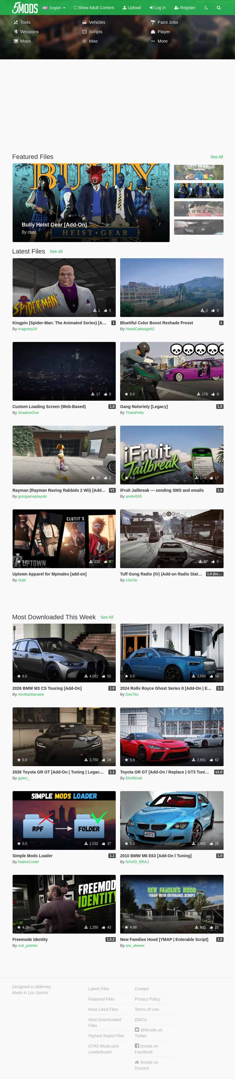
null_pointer (28, 945)
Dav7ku (132, 694)
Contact (142, 988)
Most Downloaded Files (104, 1022)
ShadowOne (28, 412)
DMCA (141, 1019)
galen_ (23, 778)
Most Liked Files (103, 1009)
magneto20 (27, 329)
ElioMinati (134, 778)
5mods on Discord (146, 1065)
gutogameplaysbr (32, 496)
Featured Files (101, 999)
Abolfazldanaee (31, 694)
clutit (22, 580)
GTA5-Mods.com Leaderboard (103, 1049)
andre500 (134, 496)
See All (216, 157)
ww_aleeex (135, 945)
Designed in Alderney (31, 986)
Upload (132, 7)
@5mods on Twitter (149, 1032)
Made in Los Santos (30, 992)
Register (184, 7)
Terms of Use (147, 1009)
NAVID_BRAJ (137, 862)
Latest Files (99, 988)
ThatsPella (135, 412)
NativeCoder (28, 862)
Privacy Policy (147, 999)
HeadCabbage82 (140, 329)
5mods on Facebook (146, 1048)
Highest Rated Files (106, 1035)
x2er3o (131, 580)
